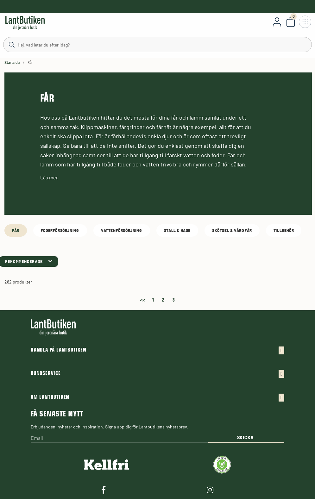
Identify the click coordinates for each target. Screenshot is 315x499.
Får (15, 230)
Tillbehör (284, 230)
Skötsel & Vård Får (232, 230)
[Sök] (157, 44)
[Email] (119, 438)
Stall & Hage (177, 230)
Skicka (245, 437)
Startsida (12, 62)
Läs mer (49, 177)
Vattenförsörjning (121, 230)
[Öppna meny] (305, 22)
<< (142, 299)
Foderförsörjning (60, 230)
